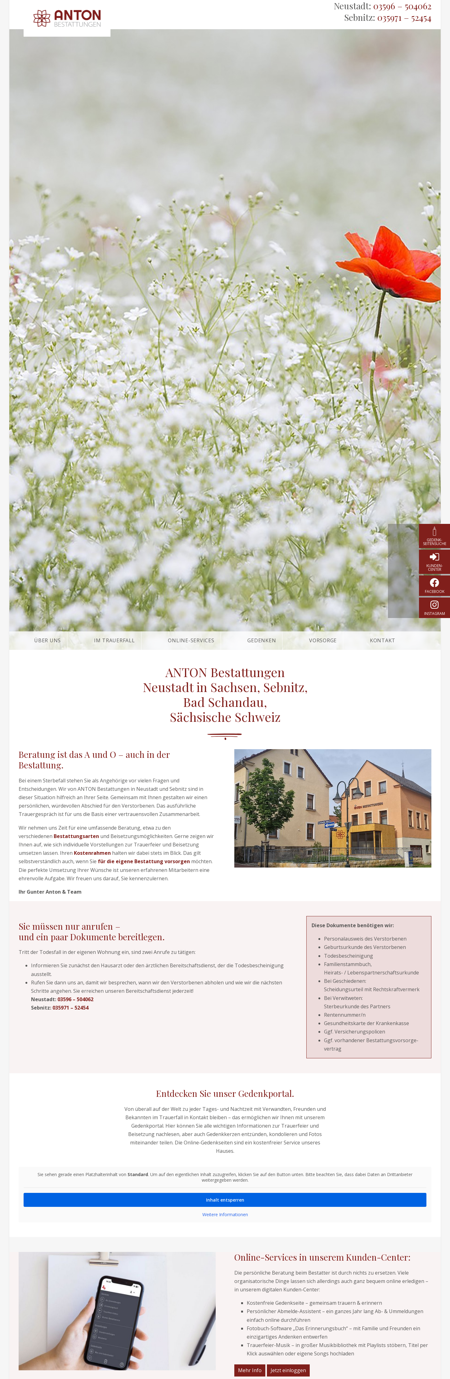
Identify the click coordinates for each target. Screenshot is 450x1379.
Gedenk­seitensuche (434, 541)
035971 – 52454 (404, 17)
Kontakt (382, 640)
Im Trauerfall (114, 640)
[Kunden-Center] (434, 556)
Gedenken (261, 640)
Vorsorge (323, 640)
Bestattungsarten (76, 836)
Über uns (47, 640)
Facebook (434, 591)
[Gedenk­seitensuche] (434, 531)
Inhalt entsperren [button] (225, 1200)
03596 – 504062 (402, 5)
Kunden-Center (434, 567)
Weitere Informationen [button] (225, 1214)
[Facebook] (434, 582)
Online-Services (191, 640)
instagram (434, 613)
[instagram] (434, 604)
